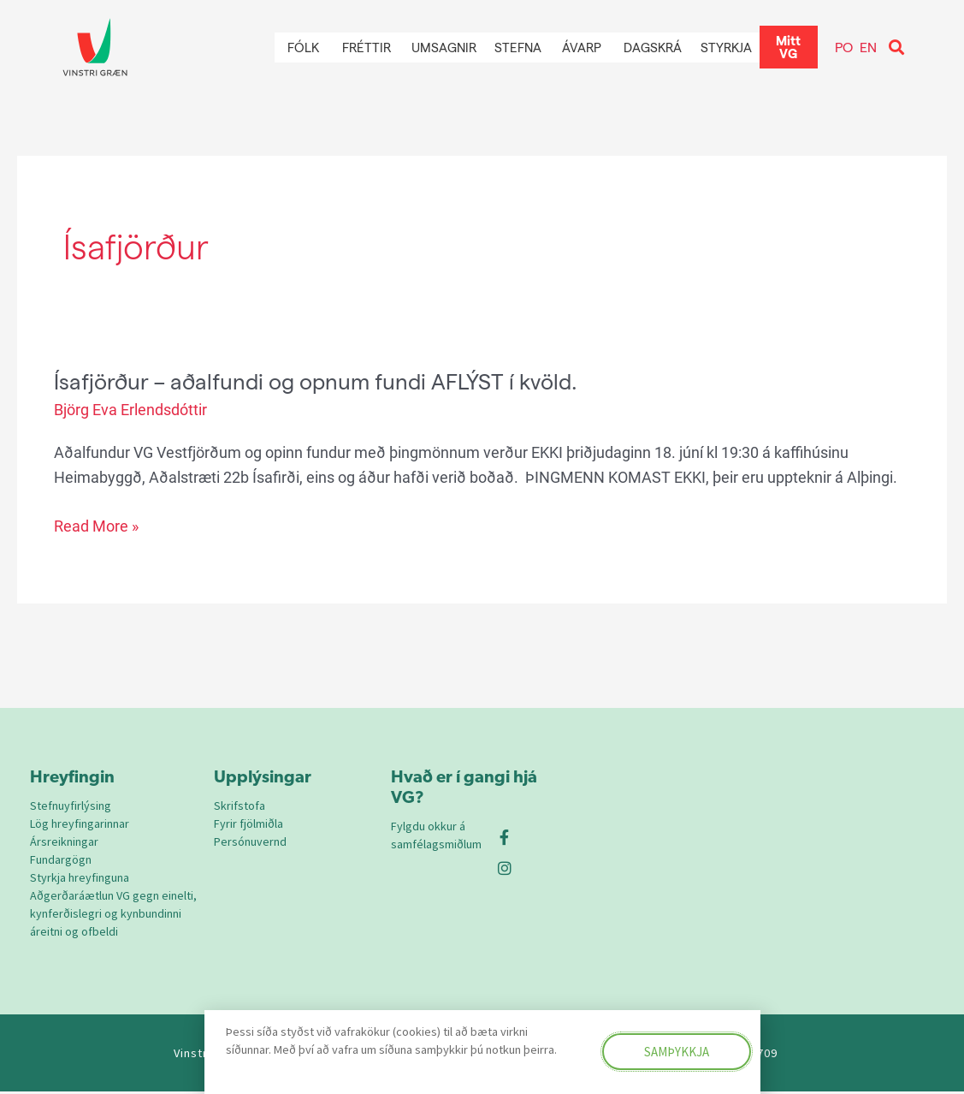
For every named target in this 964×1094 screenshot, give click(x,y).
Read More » (96, 525)
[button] (897, 47)
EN (868, 47)
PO (844, 47)
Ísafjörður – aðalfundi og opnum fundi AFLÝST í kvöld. (321, 380)
